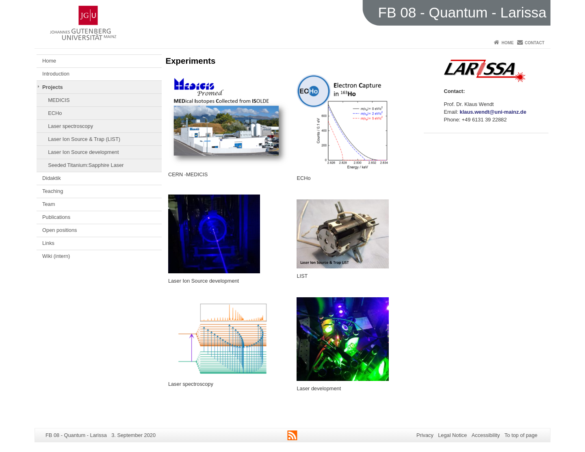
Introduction (55, 74)
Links (48, 243)
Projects (52, 87)
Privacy (424, 435)
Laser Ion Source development (83, 152)
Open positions (59, 230)
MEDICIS (58, 100)
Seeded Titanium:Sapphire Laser (86, 165)
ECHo (55, 113)
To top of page (521, 435)
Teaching (52, 191)
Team (48, 204)
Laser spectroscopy (70, 126)
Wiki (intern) (56, 256)
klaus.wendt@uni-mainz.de (493, 112)
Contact (534, 43)
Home (507, 43)
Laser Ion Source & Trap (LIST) (84, 139)
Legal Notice (452, 435)
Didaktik (51, 178)
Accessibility (486, 435)
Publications (56, 217)
